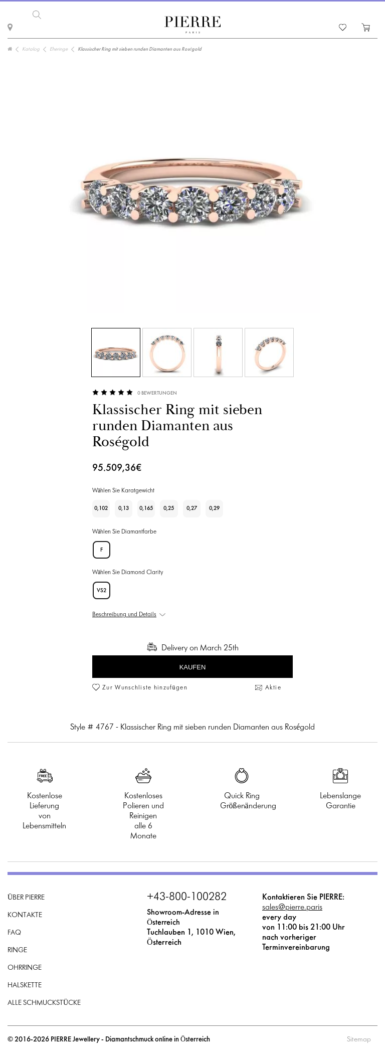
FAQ (14, 933)
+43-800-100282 (187, 898)
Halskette (25, 985)
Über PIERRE (26, 898)
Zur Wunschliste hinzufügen (144, 688)
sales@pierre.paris (292, 907)
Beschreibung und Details (124, 615)
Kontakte (25, 915)
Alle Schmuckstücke (44, 1003)
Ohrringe (25, 968)
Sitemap (359, 1039)
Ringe (17, 950)
